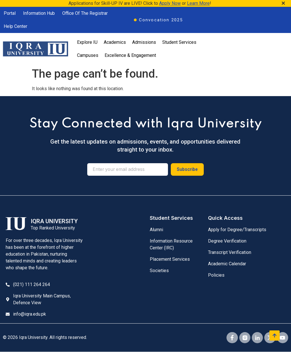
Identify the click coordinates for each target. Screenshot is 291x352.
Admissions (144, 42)
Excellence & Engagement (130, 55)
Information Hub (39, 13)
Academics (115, 42)
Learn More (198, 3)
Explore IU (87, 42)
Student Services (179, 42)
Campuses (87, 55)
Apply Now (170, 3)
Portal (10, 13)
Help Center (15, 26)
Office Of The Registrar (85, 13)
